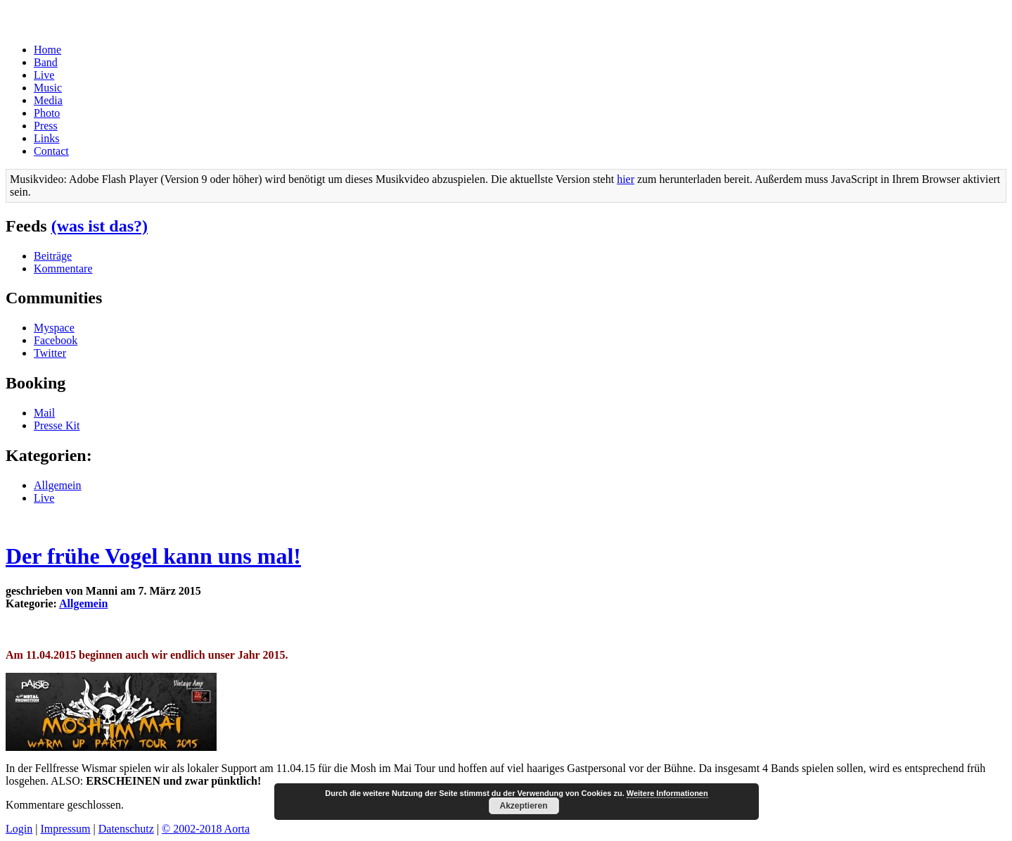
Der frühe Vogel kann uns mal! (153, 556)
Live (44, 75)
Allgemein (58, 485)
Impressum (65, 829)
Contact (51, 151)
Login (19, 829)
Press (46, 126)
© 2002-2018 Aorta (206, 829)
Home (47, 50)
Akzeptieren (523, 806)
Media (48, 100)
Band (46, 62)
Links (46, 138)
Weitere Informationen (667, 793)
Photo (47, 113)
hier (625, 179)
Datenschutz (126, 829)
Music (48, 88)
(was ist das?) (99, 226)
